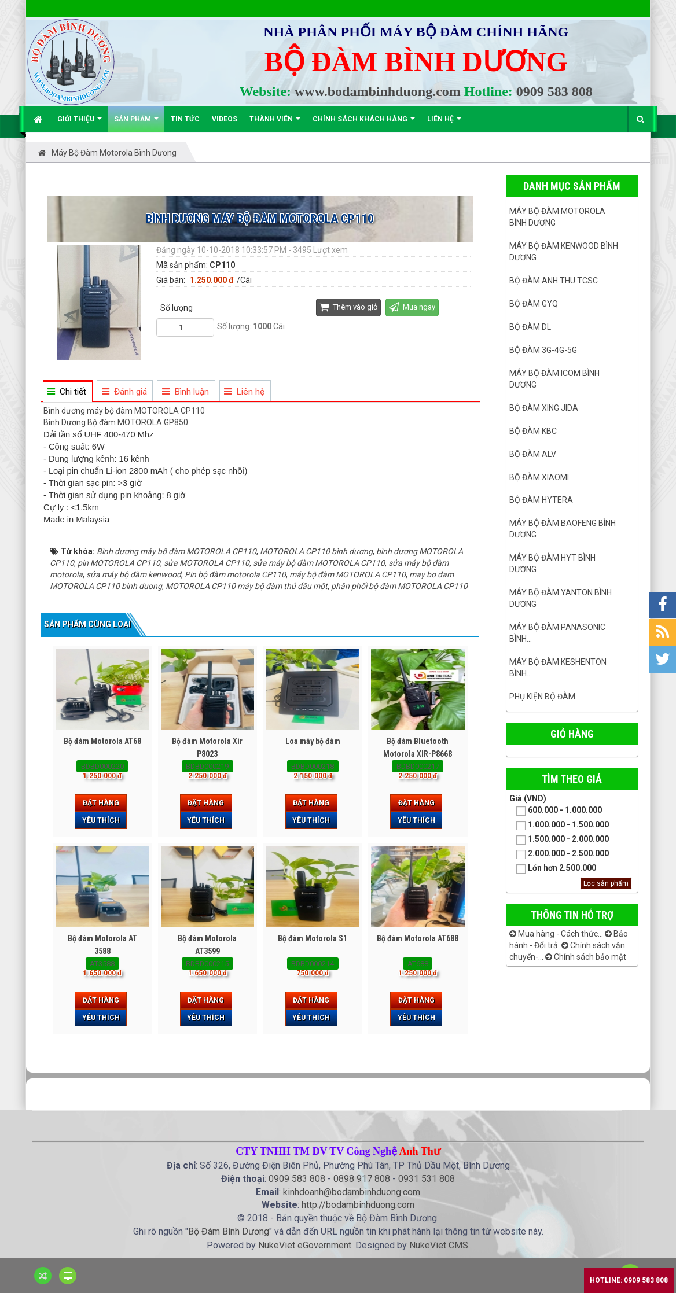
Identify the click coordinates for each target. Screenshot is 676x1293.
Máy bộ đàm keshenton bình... (558, 667)
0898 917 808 (361, 1178)
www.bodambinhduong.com (378, 91)
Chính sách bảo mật (585, 957)
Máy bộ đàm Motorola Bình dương (557, 217)
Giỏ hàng (572, 734)
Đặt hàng (101, 803)
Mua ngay (412, 307)
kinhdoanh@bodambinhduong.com (351, 1192)
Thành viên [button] (274, 123)
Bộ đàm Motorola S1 (312, 938)
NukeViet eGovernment (304, 1245)
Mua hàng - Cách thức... (556, 933)
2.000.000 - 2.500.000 (559, 854)
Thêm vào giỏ (348, 307)
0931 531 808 (426, 1178)
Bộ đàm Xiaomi (539, 477)
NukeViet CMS (438, 1245)
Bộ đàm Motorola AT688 (417, 938)
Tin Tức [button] (185, 119)
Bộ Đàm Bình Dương (228, 1231)
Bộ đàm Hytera (541, 499)
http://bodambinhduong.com (358, 1204)
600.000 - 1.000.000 (555, 810)
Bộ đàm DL (530, 326)
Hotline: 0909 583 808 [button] (629, 1280)
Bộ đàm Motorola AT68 (102, 741)
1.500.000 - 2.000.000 (559, 839)
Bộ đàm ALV (532, 454)
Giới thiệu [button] (79, 123)
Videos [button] (224, 119)
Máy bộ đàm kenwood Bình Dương (563, 251)
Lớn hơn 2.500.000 (552, 868)
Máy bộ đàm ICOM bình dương (554, 379)
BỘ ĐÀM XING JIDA (543, 407)
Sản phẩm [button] (136, 123)
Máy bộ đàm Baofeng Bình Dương (562, 528)
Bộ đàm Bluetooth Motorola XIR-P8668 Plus (417, 753)
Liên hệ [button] (444, 123)
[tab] (67, 392)
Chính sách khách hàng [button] (364, 123)
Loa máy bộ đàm (312, 741)
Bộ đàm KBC (533, 431)
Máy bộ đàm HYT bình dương (552, 563)
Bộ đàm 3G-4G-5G (543, 350)
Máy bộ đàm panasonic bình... (557, 632)
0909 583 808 (554, 91)
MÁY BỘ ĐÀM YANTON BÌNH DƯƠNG (560, 598)
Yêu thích (101, 820)
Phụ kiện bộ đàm (542, 696)
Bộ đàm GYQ (533, 303)
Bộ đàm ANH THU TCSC (553, 280)
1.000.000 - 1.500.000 (559, 825)
